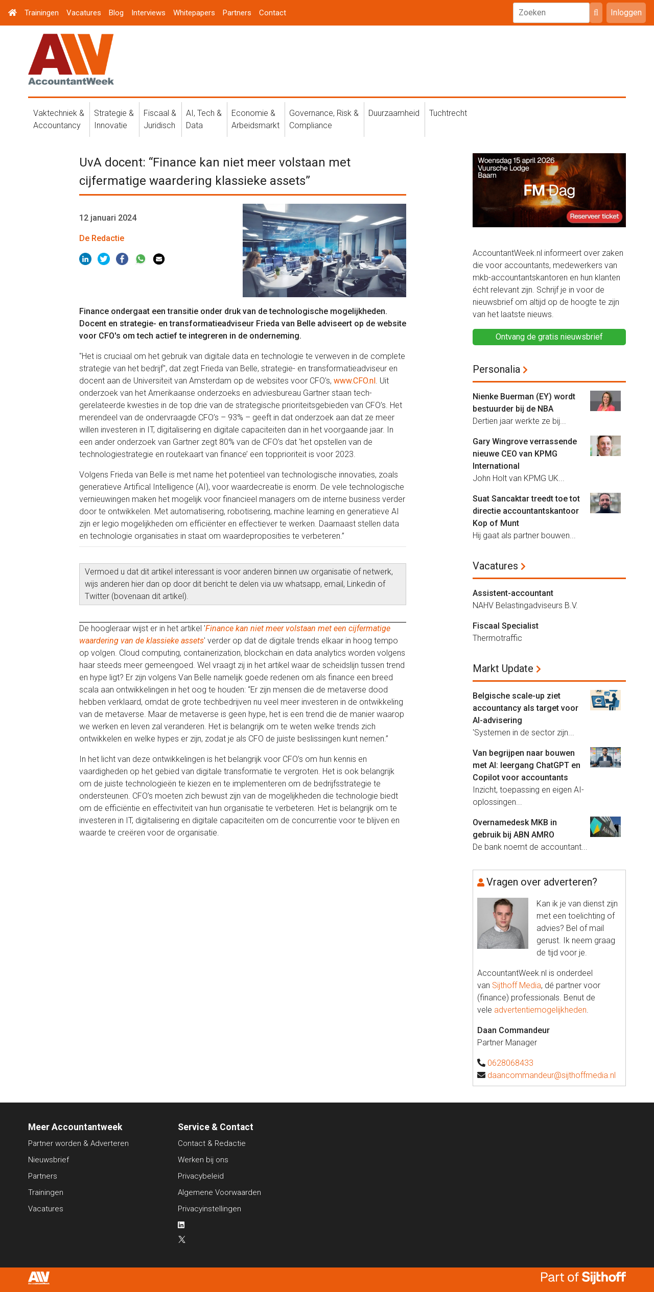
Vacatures (83, 12)
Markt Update (503, 668)
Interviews (148, 12)
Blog (116, 12)
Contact (272, 12)
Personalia (496, 369)
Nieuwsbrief (48, 1159)
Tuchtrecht (448, 113)
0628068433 (510, 1063)
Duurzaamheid (393, 113)
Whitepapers (194, 12)
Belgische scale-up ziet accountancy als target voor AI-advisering (525, 708)
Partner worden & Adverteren (78, 1143)
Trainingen (42, 12)
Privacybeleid (201, 1176)
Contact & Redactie (212, 1143)
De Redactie (101, 238)
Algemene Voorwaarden (219, 1192)
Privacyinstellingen (209, 1208)
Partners (237, 12)
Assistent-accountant (513, 593)
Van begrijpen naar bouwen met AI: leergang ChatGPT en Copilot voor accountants (526, 765)
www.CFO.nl (355, 381)
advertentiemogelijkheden (540, 1010)
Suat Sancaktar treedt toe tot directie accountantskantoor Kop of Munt (526, 511)
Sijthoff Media (516, 985)
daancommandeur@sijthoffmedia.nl (551, 1075)
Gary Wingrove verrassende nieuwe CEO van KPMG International (525, 454)
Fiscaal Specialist (506, 626)
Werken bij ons (203, 1159)
